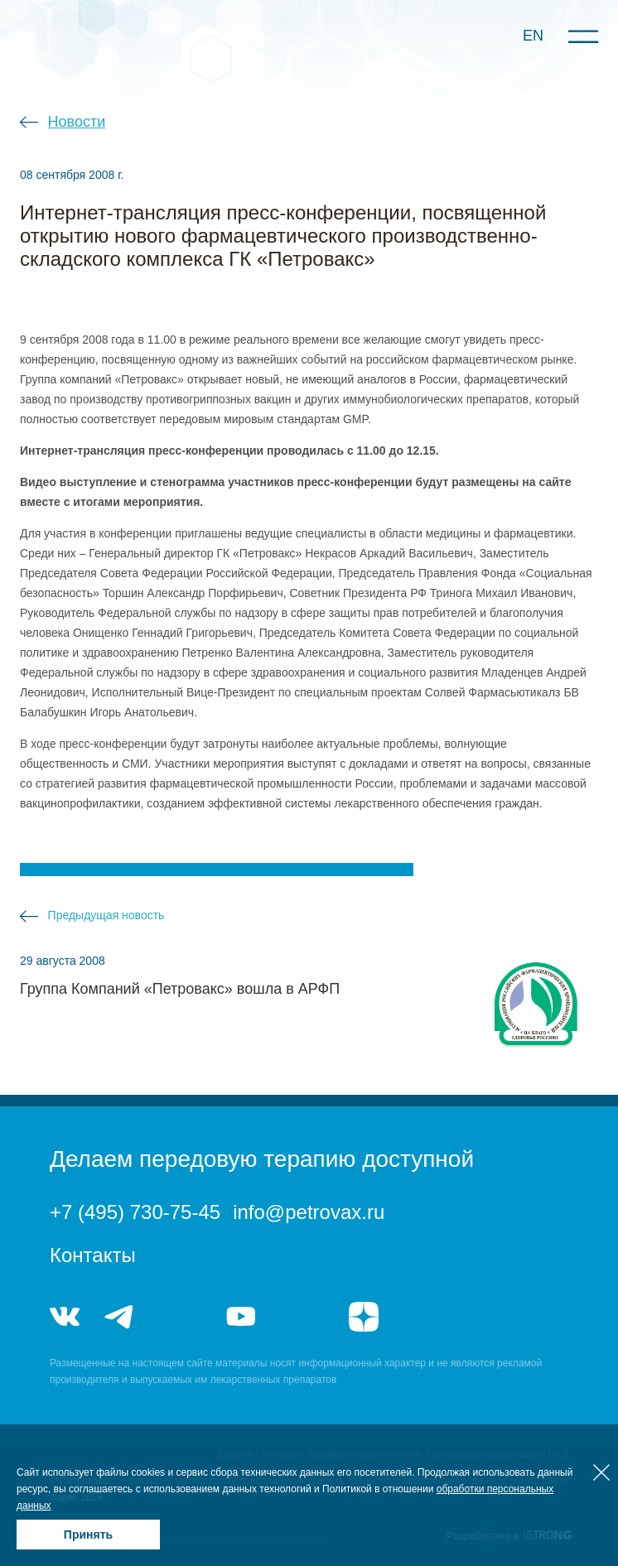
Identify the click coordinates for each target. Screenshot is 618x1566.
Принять (88, 1534)
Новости (77, 121)
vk (65, 1317)
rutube (302, 1317)
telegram (119, 1317)
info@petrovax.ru (308, 1212)
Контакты (93, 1255)
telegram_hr (180, 1317)
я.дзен (364, 1317)
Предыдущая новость (106, 915)
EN (533, 35)
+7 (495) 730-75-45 (135, 1212)
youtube (241, 1317)
